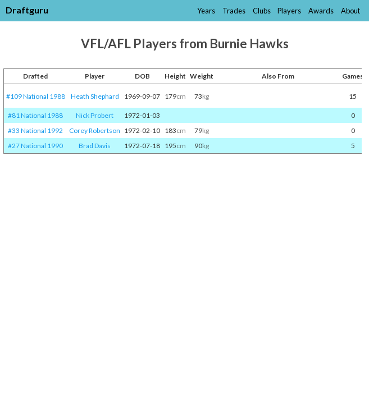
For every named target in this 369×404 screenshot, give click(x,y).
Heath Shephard (95, 96)
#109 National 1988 (35, 96)
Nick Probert (94, 115)
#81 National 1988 (35, 115)
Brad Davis (95, 145)
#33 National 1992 (35, 130)
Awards (321, 10)
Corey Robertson (94, 130)
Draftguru (27, 9)
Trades (233, 10)
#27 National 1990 (35, 145)
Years (206, 10)
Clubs (262, 10)
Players (289, 10)
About (350, 10)
